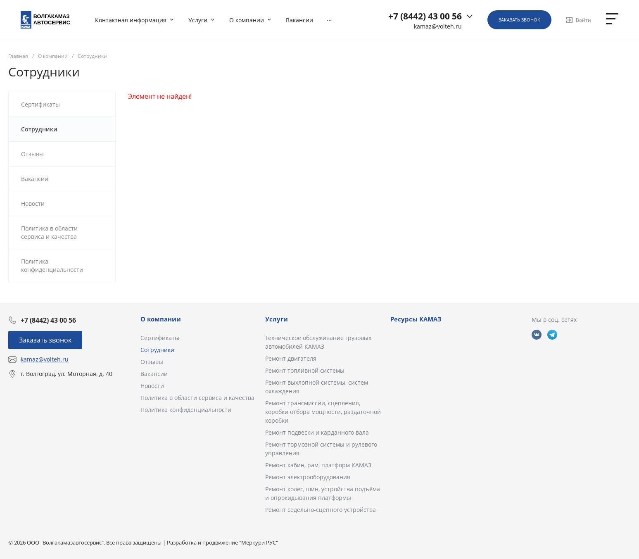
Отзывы (151, 362)
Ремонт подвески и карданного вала (317, 432)
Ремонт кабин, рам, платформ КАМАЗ (318, 465)
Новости (152, 386)
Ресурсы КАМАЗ (416, 319)
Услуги (276, 319)
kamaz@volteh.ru (438, 26)
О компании (160, 319)
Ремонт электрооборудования (307, 477)
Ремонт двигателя (290, 358)
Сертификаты (159, 338)
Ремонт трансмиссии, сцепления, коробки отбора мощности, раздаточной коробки (323, 411)
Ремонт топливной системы (304, 370)
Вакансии (154, 374)
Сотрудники (157, 350)
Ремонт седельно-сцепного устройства (320, 510)
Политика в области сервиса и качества (197, 398)
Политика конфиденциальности (185, 410)
